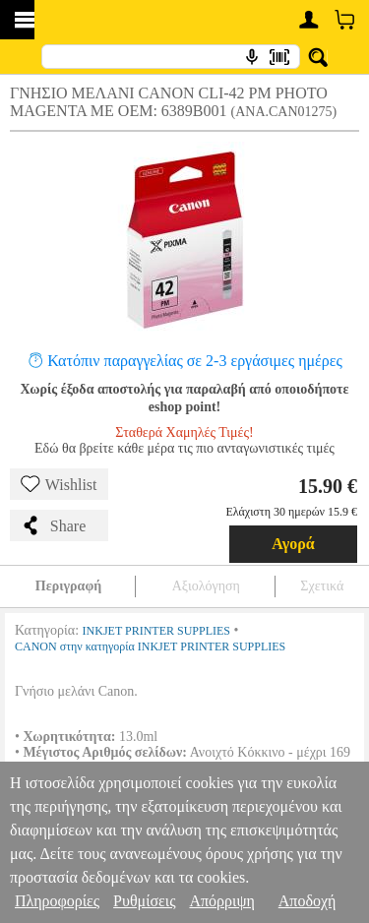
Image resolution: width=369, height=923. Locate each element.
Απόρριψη (221, 900)
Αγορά (293, 543)
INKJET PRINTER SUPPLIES (156, 631)
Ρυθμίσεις (144, 900)
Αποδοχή (307, 900)
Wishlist (59, 484)
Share (53, 525)
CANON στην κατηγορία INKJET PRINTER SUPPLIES (150, 646)
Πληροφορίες (57, 900)
